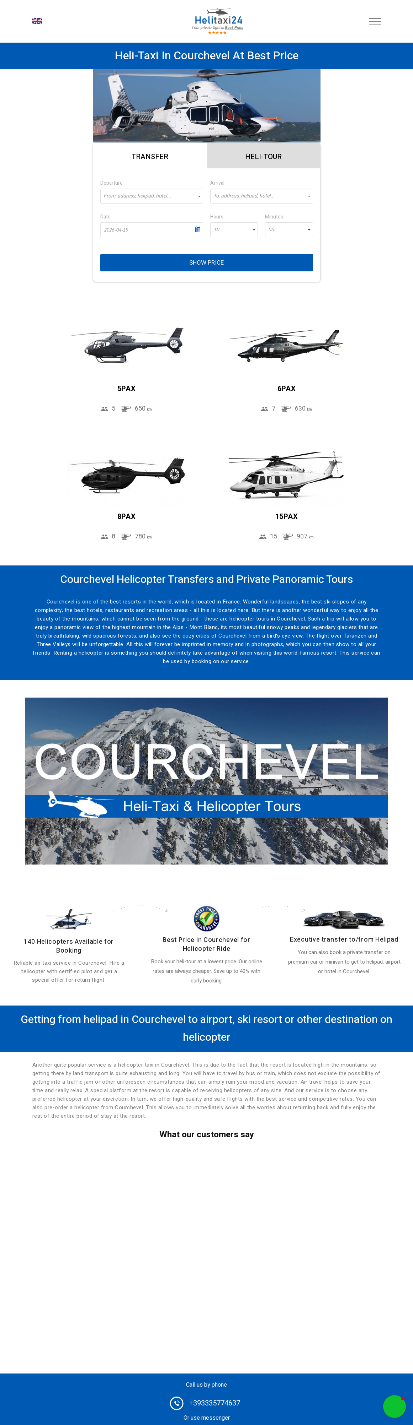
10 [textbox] (216, 229)
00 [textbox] (271, 229)
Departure (111, 183)
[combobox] (151, 196)
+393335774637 (214, 1403)
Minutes (274, 217)
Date (105, 217)
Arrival (217, 183)
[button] (394, 1406)
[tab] (150, 155)
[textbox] (152, 196)
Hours (216, 217)
